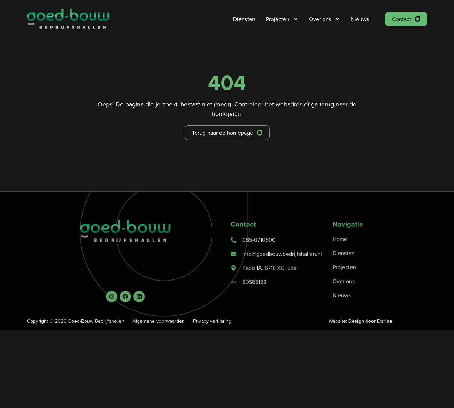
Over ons (324, 19)
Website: (360, 320)
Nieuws (360, 19)
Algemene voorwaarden (159, 320)
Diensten (244, 19)
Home (340, 251)
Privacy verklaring (212, 320)
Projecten (282, 19)
